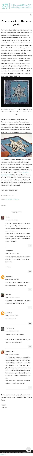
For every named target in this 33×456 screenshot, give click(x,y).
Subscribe (3, 454)
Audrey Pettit (9, 351)
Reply (30, 245)
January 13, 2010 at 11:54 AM (12, 297)
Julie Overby (9, 328)
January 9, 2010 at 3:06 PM (11, 220)
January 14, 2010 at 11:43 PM (12, 331)
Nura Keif (8, 313)
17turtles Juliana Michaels (12, 452)
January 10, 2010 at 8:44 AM (12, 279)
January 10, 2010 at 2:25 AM (12, 253)
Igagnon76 (8, 276)
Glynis (7, 217)
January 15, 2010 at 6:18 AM (12, 354)
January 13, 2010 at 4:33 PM (11, 315)
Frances (8, 294)
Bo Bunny (9, 199)
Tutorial (16, 199)
